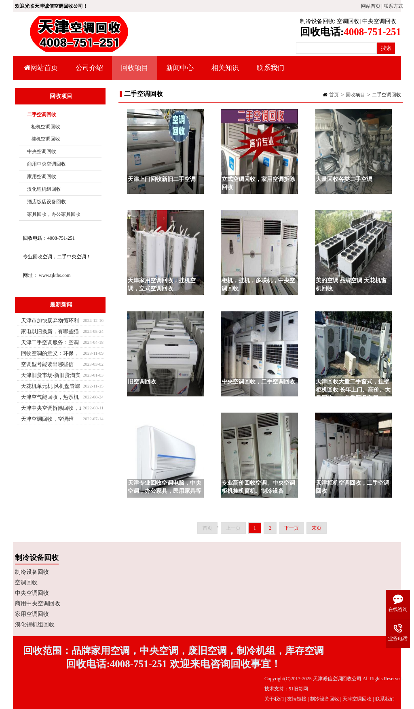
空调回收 (348, 21)
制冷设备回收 (317, 21)
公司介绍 (89, 68)
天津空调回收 (357, 699)
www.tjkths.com (55, 275)
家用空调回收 (41, 176)
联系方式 (393, 6)
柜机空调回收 (45, 127)
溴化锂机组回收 (44, 189)
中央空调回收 (379, 21)
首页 (334, 95)
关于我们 (274, 699)
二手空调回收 (386, 95)
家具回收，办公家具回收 (53, 214)
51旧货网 (298, 689)
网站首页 (370, 6)
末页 (316, 528)
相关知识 (224, 72)
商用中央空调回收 (46, 164)
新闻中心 (179, 72)
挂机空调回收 (45, 139)
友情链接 (296, 699)
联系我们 (270, 68)
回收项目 (133, 72)
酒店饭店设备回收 (46, 201)
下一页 (291, 528)
